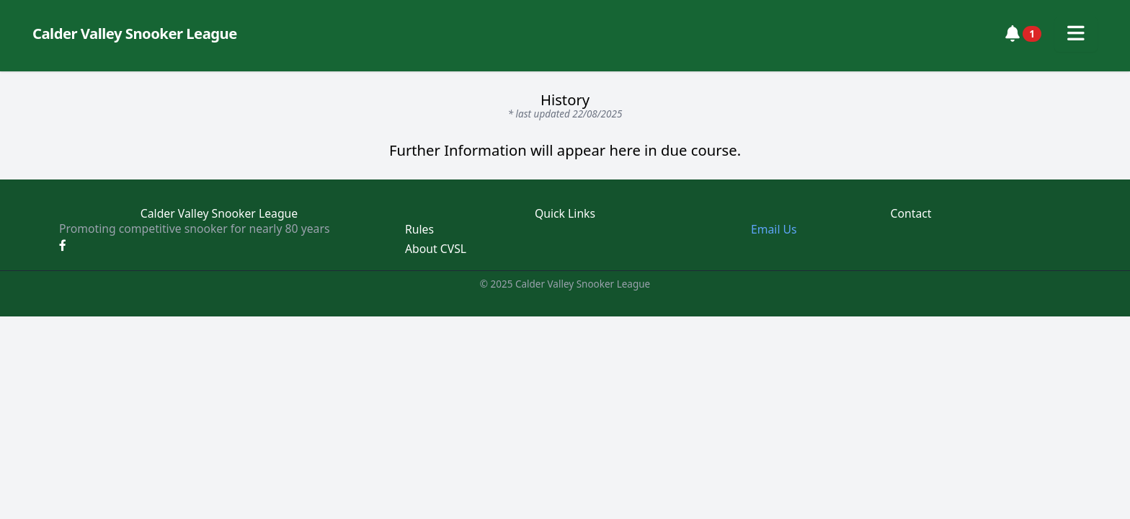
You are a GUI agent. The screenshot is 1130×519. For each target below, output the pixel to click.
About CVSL (435, 249)
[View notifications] (1023, 33)
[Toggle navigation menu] (1076, 34)
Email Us (774, 229)
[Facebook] (62, 245)
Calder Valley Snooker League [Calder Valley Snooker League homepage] (134, 33)
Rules (419, 229)
